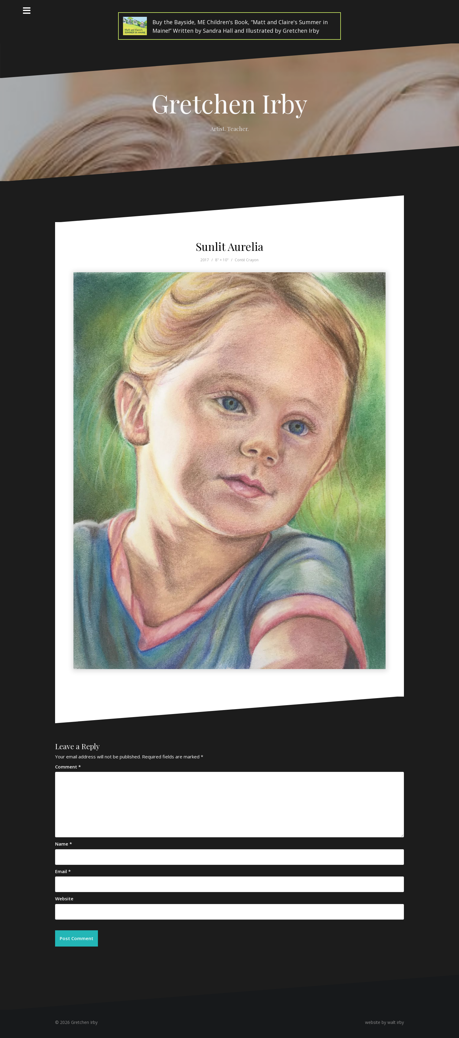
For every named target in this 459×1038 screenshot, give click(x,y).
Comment (68, 767)
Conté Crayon (247, 259)
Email (63, 871)
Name (63, 844)
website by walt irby (384, 1022)
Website (64, 898)
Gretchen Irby (229, 103)
